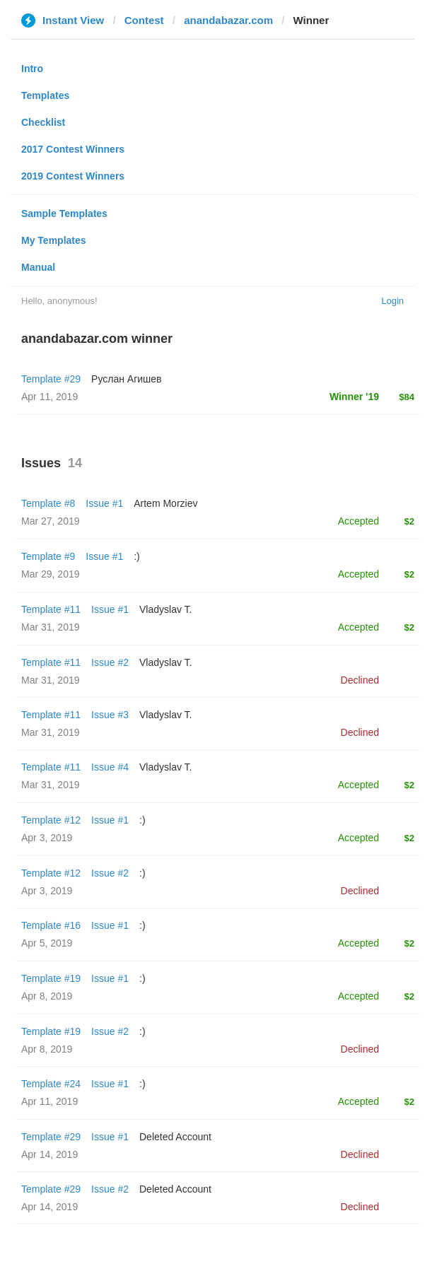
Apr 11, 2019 (49, 1101)
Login (392, 300)
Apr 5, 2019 (46, 943)
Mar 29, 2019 (50, 574)
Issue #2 (110, 662)
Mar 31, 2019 (50, 627)
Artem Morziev (165, 503)
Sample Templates (64, 213)
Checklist (43, 122)
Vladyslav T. (165, 609)
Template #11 (51, 609)
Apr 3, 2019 (46, 837)
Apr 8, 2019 (46, 996)
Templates (45, 95)
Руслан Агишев (126, 379)
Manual (38, 267)
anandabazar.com (228, 20)
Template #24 (51, 1083)
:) (137, 556)
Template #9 (48, 556)
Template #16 (51, 925)
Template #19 (51, 978)
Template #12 (51, 820)
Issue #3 (110, 714)
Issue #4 (110, 767)
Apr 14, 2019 (49, 1154)
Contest (144, 20)
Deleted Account (175, 1136)
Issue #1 (104, 503)
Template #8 (48, 503)
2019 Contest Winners (72, 176)
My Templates (53, 240)
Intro (32, 68)
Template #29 (51, 379)
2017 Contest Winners (72, 149)
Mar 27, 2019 (50, 521)
